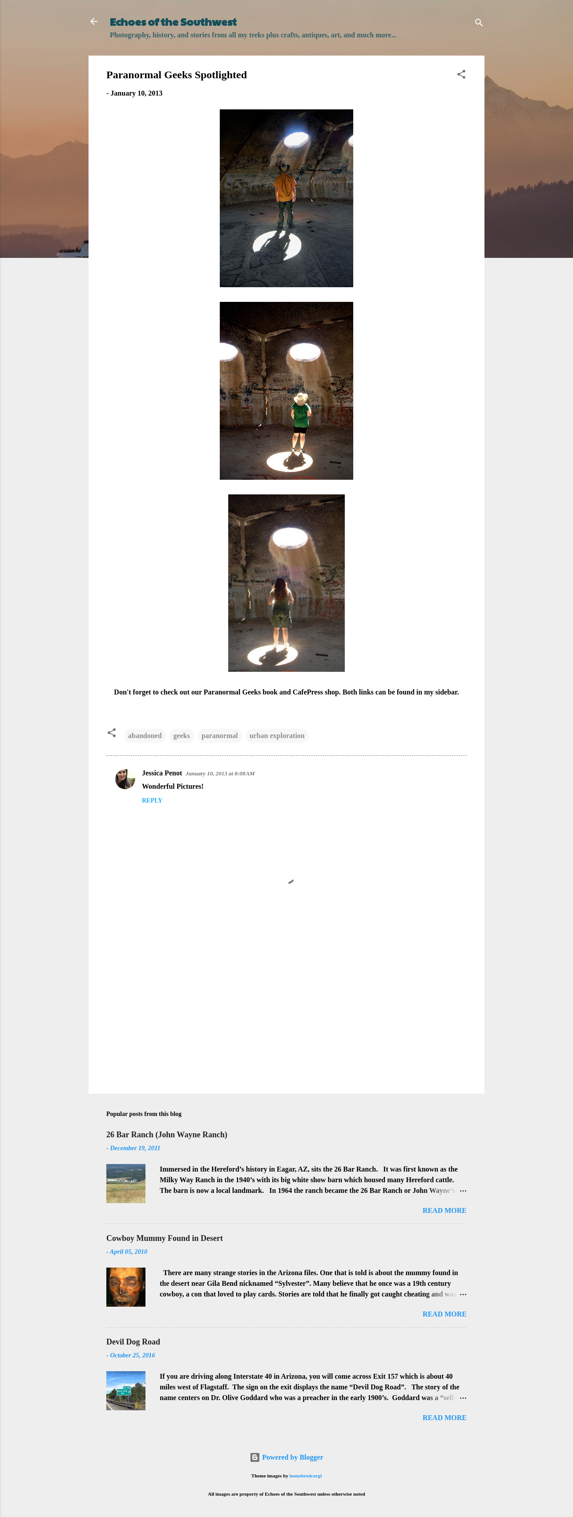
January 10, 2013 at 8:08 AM (220, 773)
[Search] (479, 24)
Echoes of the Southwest (173, 21)
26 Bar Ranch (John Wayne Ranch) (166, 1134)
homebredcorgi (306, 1475)
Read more (445, 1210)
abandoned (145, 735)
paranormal (220, 735)
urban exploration (277, 735)
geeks (182, 735)
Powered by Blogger (286, 1457)
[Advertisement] (286, 1011)
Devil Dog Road (133, 1341)
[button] (461, 76)
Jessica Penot (162, 773)
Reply (152, 800)
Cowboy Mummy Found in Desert (164, 1238)
